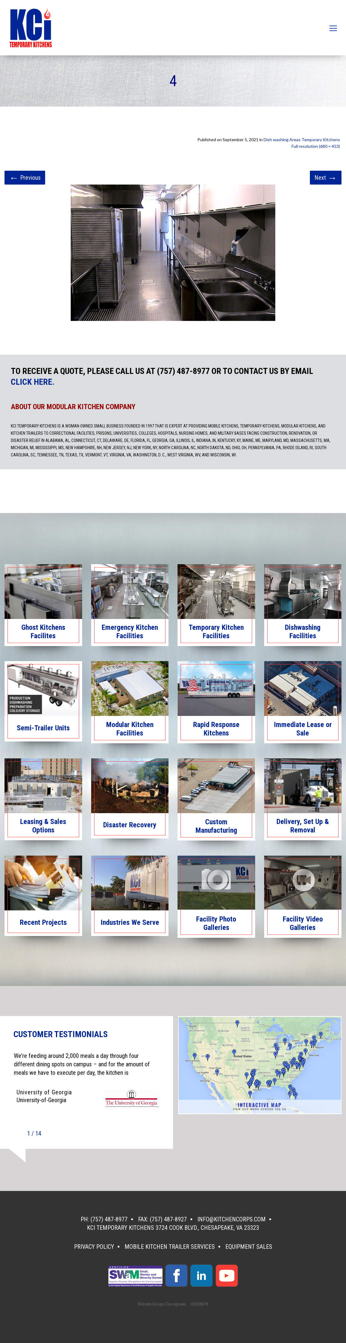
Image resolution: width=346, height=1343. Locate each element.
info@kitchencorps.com (231, 1219)
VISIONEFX (200, 1304)
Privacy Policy (94, 1246)
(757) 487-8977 (109, 1219)
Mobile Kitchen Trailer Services (170, 1246)
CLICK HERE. (32, 382)
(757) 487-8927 (168, 1219)
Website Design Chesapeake (162, 1304)
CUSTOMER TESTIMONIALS (61, 1034)
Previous (25, 177)
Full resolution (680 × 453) (316, 146)
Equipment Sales (248, 1246)
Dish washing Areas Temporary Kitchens (302, 139)
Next (325, 177)
